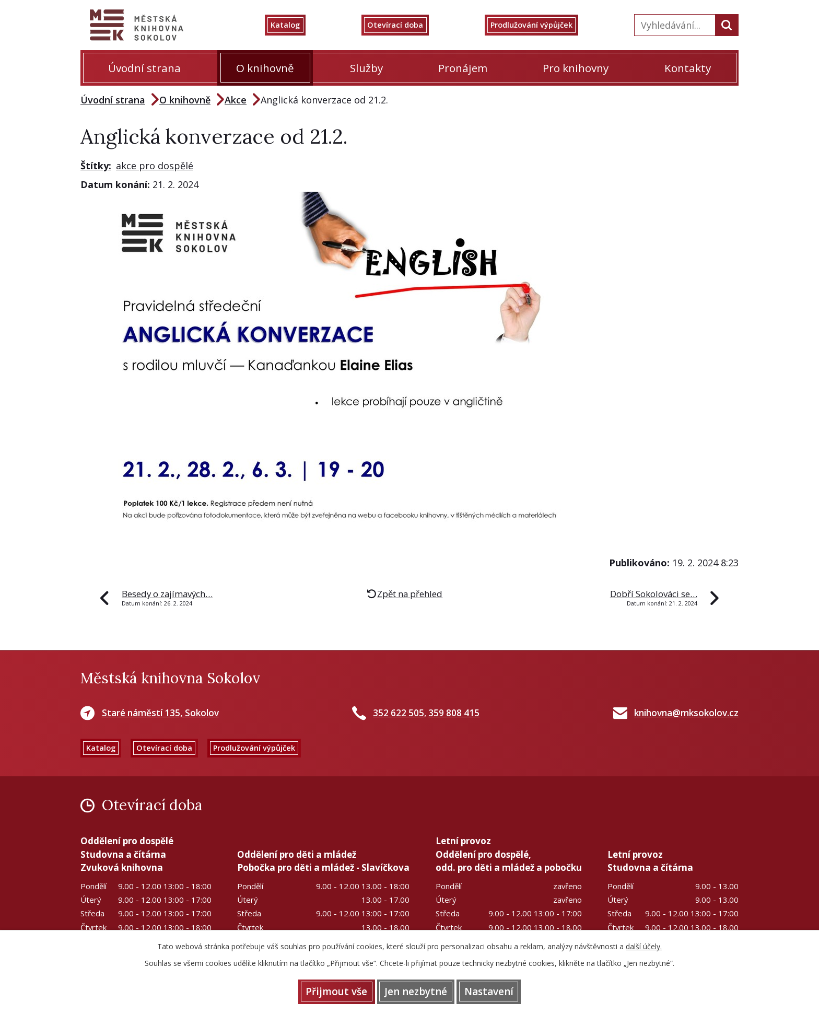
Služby (366, 68)
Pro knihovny (576, 68)
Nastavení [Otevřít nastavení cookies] (503, 990)
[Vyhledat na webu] (673, 25)
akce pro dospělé (154, 165)
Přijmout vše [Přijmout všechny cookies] (322, 990)
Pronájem (462, 68)
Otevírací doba (404, 25)
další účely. (644, 944)
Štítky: (95, 165)
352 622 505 (398, 713)
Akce (236, 100)
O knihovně (265, 68)
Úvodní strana (144, 68)
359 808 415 (453, 713)
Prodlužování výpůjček (544, 25)
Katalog (299, 25)
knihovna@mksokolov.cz (686, 713)
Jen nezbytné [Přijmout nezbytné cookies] (415, 990)
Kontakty (687, 68)
